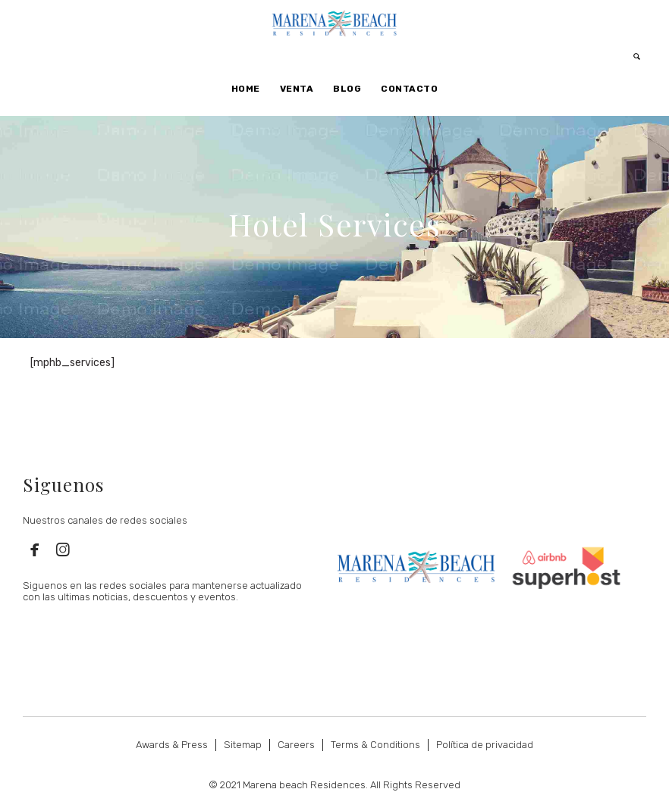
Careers (296, 744)
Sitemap (243, 744)
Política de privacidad (484, 744)
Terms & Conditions (375, 744)
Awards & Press (172, 744)
